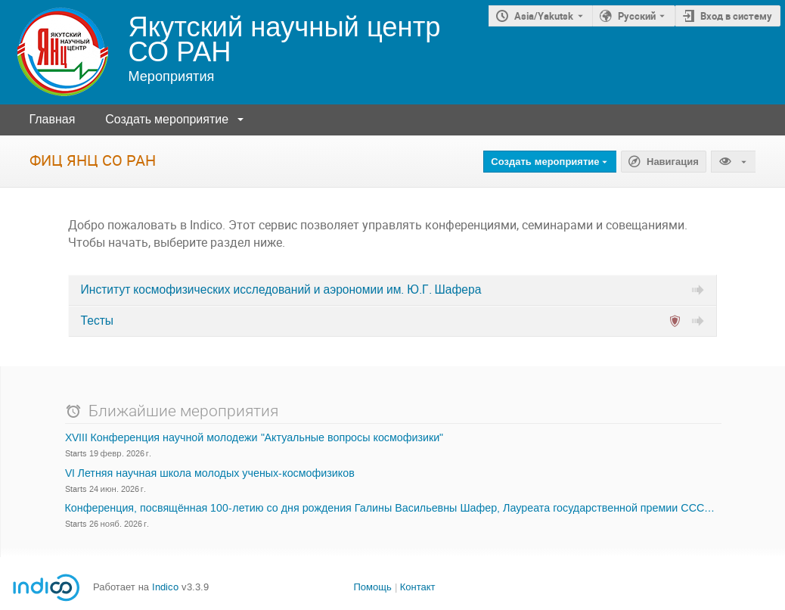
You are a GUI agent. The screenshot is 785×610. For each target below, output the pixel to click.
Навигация (673, 162)
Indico (165, 586)
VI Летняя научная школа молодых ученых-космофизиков (210, 474)
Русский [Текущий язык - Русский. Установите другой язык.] (637, 16)
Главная (52, 119)
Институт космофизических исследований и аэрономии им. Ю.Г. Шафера (281, 289)
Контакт (418, 586)
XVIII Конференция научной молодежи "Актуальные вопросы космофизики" (254, 438)
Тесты (97, 320)
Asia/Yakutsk (543, 16)
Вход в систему (736, 16)
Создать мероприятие (166, 119)
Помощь (372, 586)
